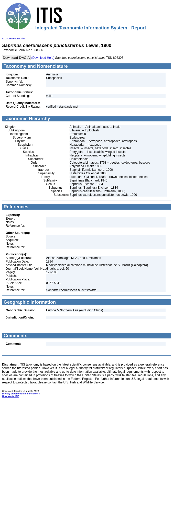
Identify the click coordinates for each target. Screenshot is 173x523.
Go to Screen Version (13, 38)
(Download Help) (42, 58)
